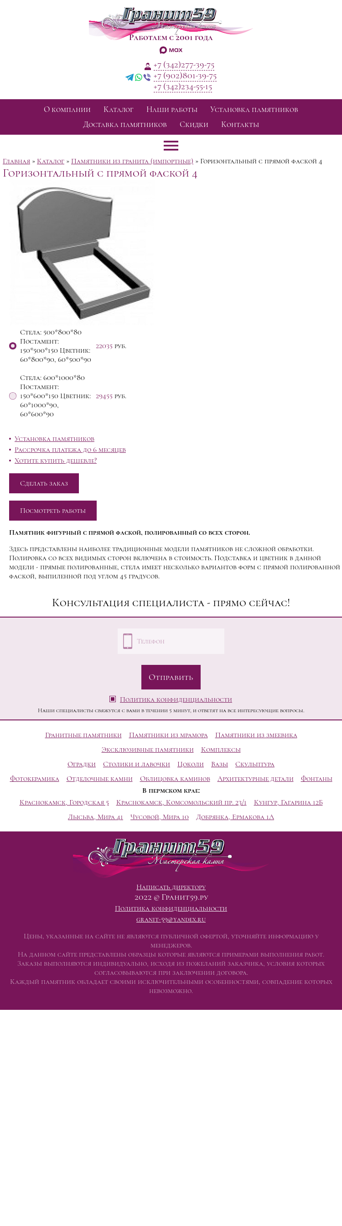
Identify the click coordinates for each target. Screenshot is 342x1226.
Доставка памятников (125, 124)
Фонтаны (316, 778)
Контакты (240, 124)
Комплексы (221, 749)
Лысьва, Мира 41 (95, 816)
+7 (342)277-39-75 (184, 64)
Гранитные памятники (83, 735)
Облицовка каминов (175, 778)
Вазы (219, 764)
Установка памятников (254, 109)
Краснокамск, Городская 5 (64, 802)
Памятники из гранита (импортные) (132, 161)
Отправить (171, 677)
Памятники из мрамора (168, 735)
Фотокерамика (34, 778)
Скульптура (255, 764)
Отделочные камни (100, 778)
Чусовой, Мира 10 (159, 816)
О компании (67, 109)
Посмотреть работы (53, 510)
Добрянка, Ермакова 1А (235, 816)
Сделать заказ (44, 483)
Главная (16, 161)
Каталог (119, 109)
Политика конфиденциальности (176, 699)
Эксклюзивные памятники (148, 749)
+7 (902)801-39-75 (185, 75)
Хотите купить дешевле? (56, 460)
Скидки (194, 124)
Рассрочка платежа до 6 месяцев (70, 449)
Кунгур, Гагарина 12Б (288, 802)
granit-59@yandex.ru (171, 919)
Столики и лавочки (136, 764)
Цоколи (190, 764)
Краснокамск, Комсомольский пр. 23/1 (181, 802)
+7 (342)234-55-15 (183, 86)
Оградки (81, 764)
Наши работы (171, 109)
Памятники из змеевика (256, 735)
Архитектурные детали (256, 778)
